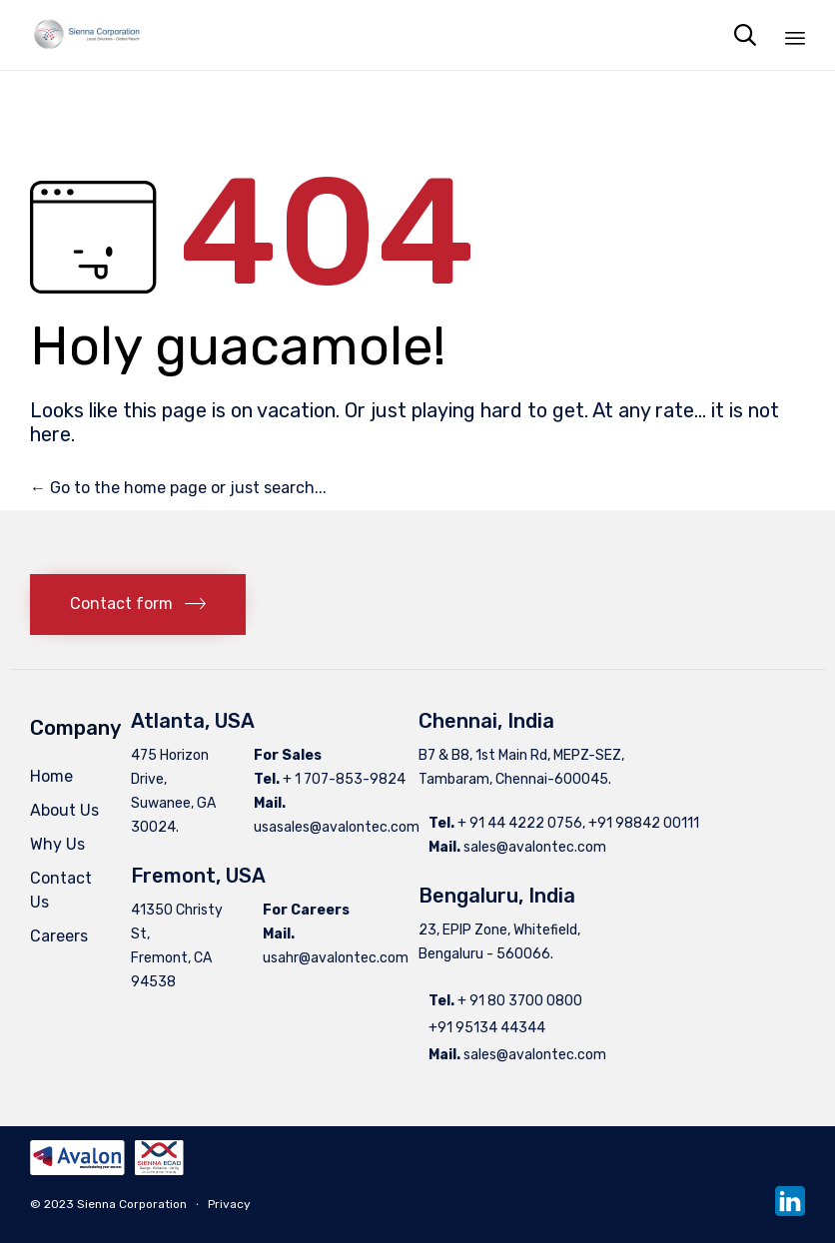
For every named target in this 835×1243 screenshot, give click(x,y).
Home (51, 776)
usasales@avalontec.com (336, 827)
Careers (59, 936)
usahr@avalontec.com (336, 957)
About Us (64, 810)
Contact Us (61, 890)
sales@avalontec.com (534, 847)
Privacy (229, 1204)
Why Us (57, 844)
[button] (138, 604)
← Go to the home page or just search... (178, 487)
